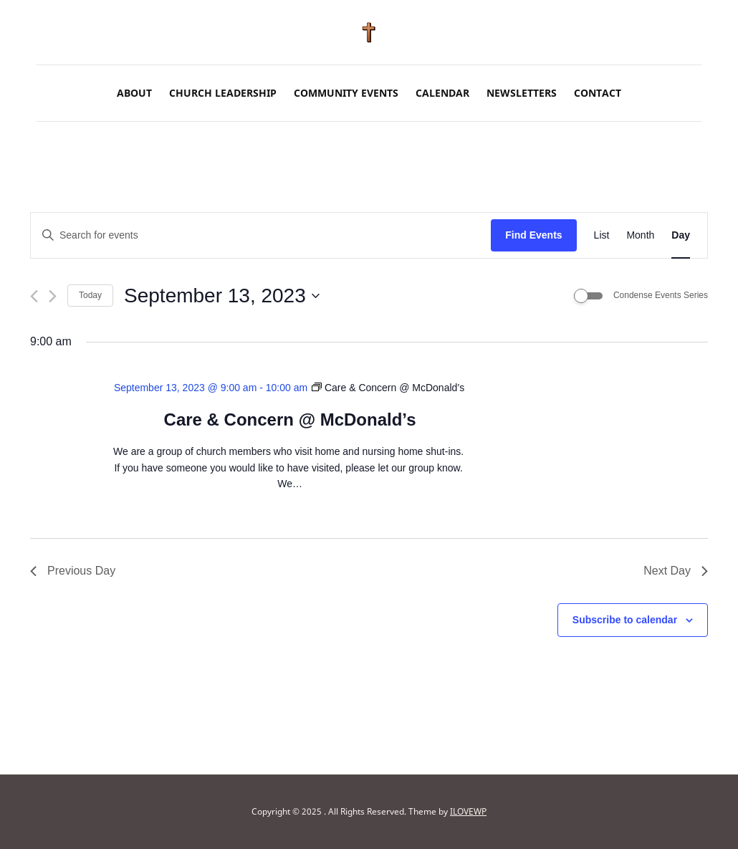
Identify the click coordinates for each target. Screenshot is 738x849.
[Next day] (53, 296)
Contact (597, 93)
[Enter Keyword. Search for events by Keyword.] (261, 235)
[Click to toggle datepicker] (222, 296)
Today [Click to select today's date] (90, 295)
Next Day (675, 571)
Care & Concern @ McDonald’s (290, 419)
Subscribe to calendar (624, 619)
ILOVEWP (468, 811)
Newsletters (522, 93)
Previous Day (72, 571)
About (134, 93)
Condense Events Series (660, 295)
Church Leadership (223, 93)
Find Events (533, 235)
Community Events (346, 93)
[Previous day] (34, 296)
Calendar (442, 93)
